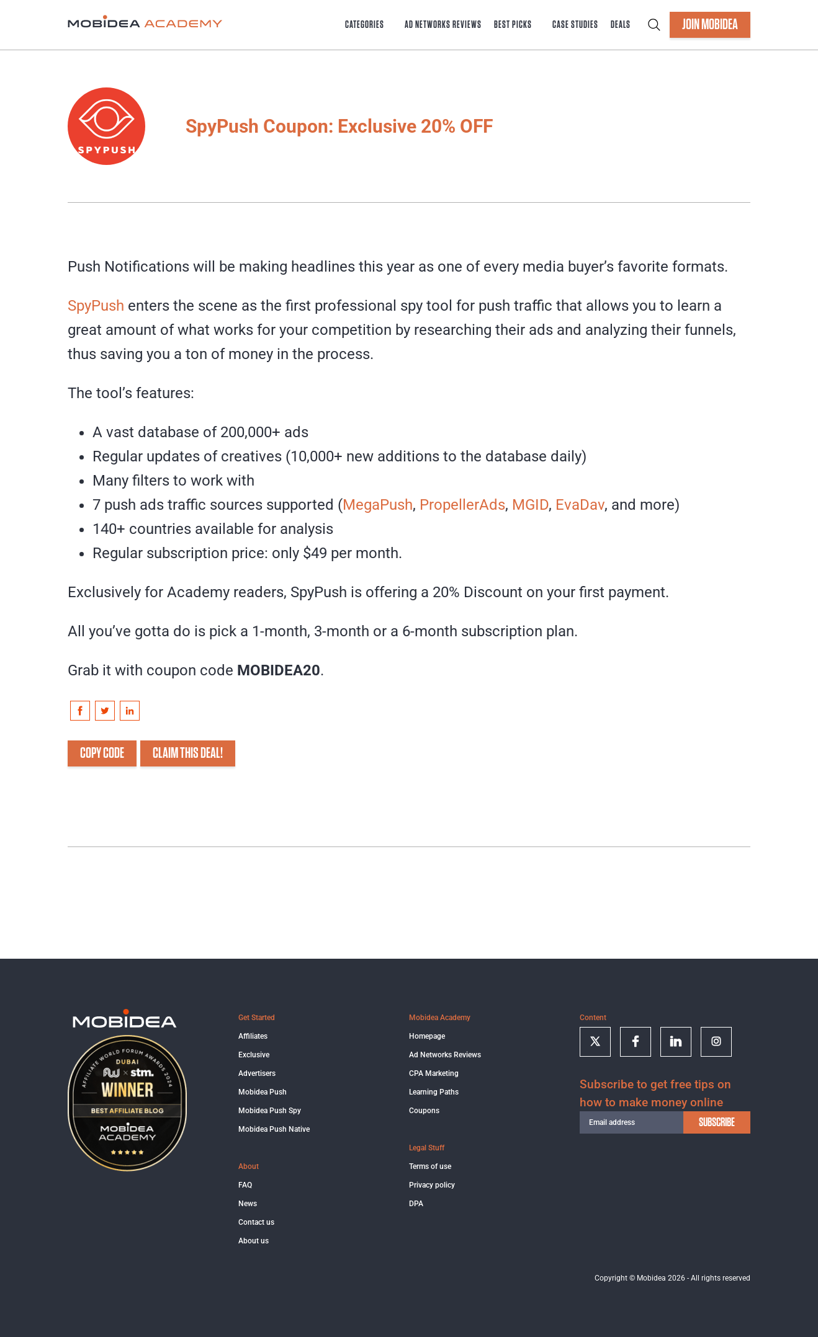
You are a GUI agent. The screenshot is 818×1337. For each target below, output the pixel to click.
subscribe (717, 1122)
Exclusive (253, 1054)
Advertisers (257, 1073)
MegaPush (378, 504)
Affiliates (252, 1036)
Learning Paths (434, 1092)
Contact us (256, 1222)
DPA (416, 1203)
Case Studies (575, 25)
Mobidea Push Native (274, 1129)
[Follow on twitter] (595, 1042)
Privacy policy (432, 1185)
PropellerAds (462, 504)
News (247, 1203)
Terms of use (430, 1166)
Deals (621, 25)
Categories (364, 25)
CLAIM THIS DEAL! (188, 753)
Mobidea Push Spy (269, 1110)
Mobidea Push (262, 1092)
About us (253, 1241)
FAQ (245, 1185)
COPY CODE (102, 753)
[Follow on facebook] (635, 1042)
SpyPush (96, 305)
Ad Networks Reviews (443, 25)
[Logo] (125, 1025)
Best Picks (513, 25)
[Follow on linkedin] (676, 1042)
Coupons (424, 1110)
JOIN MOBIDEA (710, 24)
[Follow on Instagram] (716, 1042)
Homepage (427, 1036)
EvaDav (580, 504)
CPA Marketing (434, 1073)
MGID (530, 504)
